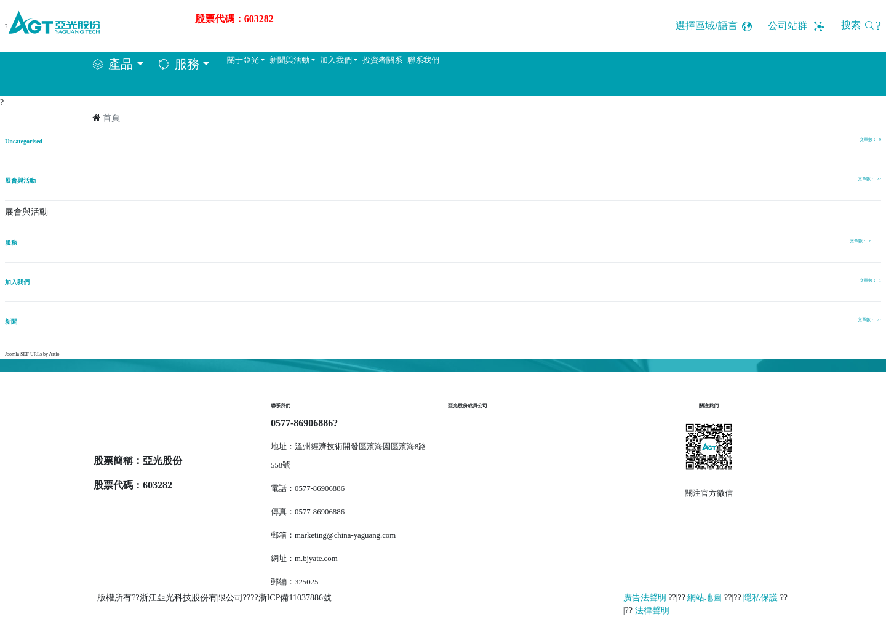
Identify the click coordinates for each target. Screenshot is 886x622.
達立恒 (465, 450)
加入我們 (17, 282)
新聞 (11, 321)
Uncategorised (23, 141)
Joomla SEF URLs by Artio (32, 354)
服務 (11, 242)
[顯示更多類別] (876, 243)
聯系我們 (423, 60)
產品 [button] (120, 63)
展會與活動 (20, 180)
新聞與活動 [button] (289, 60)
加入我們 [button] (336, 60)
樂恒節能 (469, 429)
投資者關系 (382, 60)
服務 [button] (187, 63)
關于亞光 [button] (243, 60)
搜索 (861, 25)
